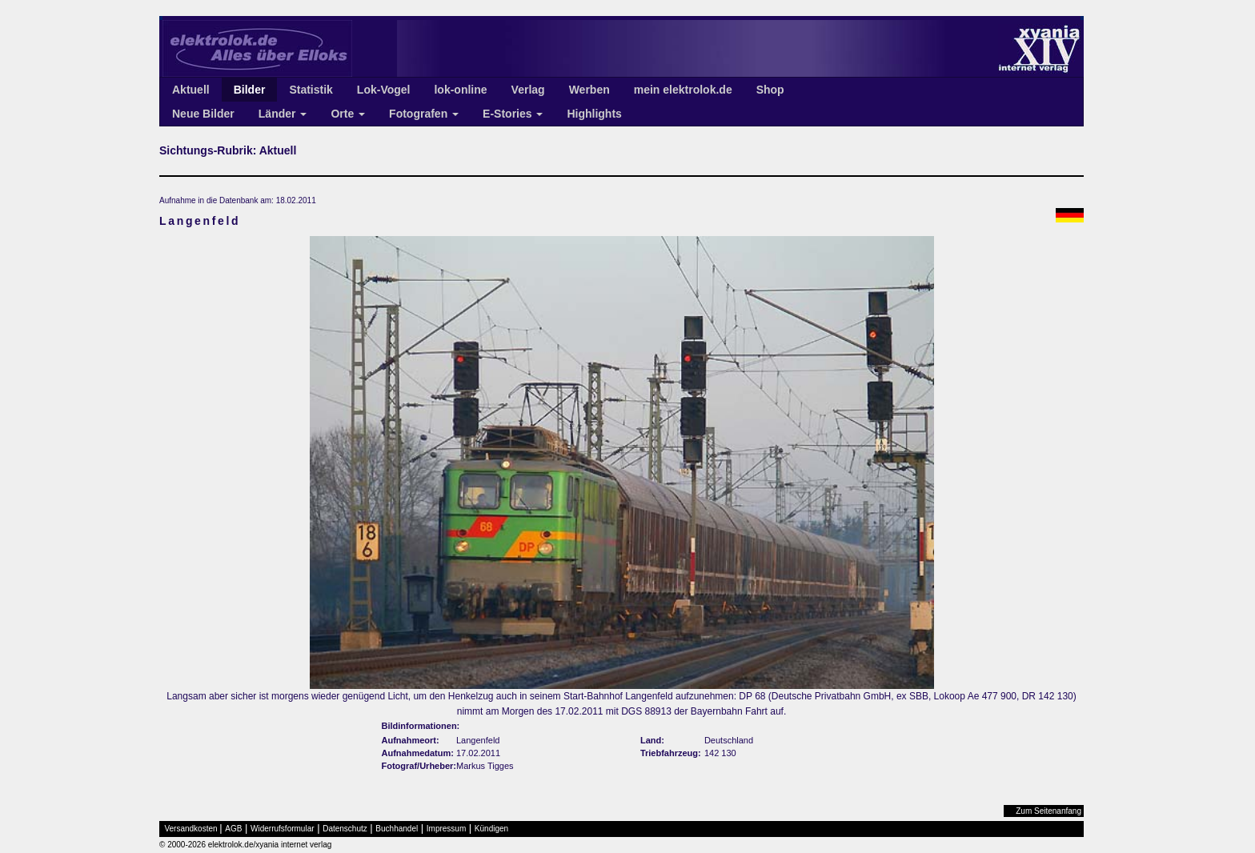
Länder (283, 113)
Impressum (446, 828)
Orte (348, 113)
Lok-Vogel (384, 89)
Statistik (310, 89)
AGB (233, 828)
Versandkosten (191, 828)
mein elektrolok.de (683, 89)
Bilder (250, 89)
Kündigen (491, 828)
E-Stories (513, 113)
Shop (770, 89)
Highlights (594, 113)
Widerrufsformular (282, 828)
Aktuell (191, 89)
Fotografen (424, 113)
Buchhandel (396, 828)
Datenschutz (345, 828)
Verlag (528, 89)
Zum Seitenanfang (1048, 811)
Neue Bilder (203, 113)
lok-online (460, 89)
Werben (589, 89)
